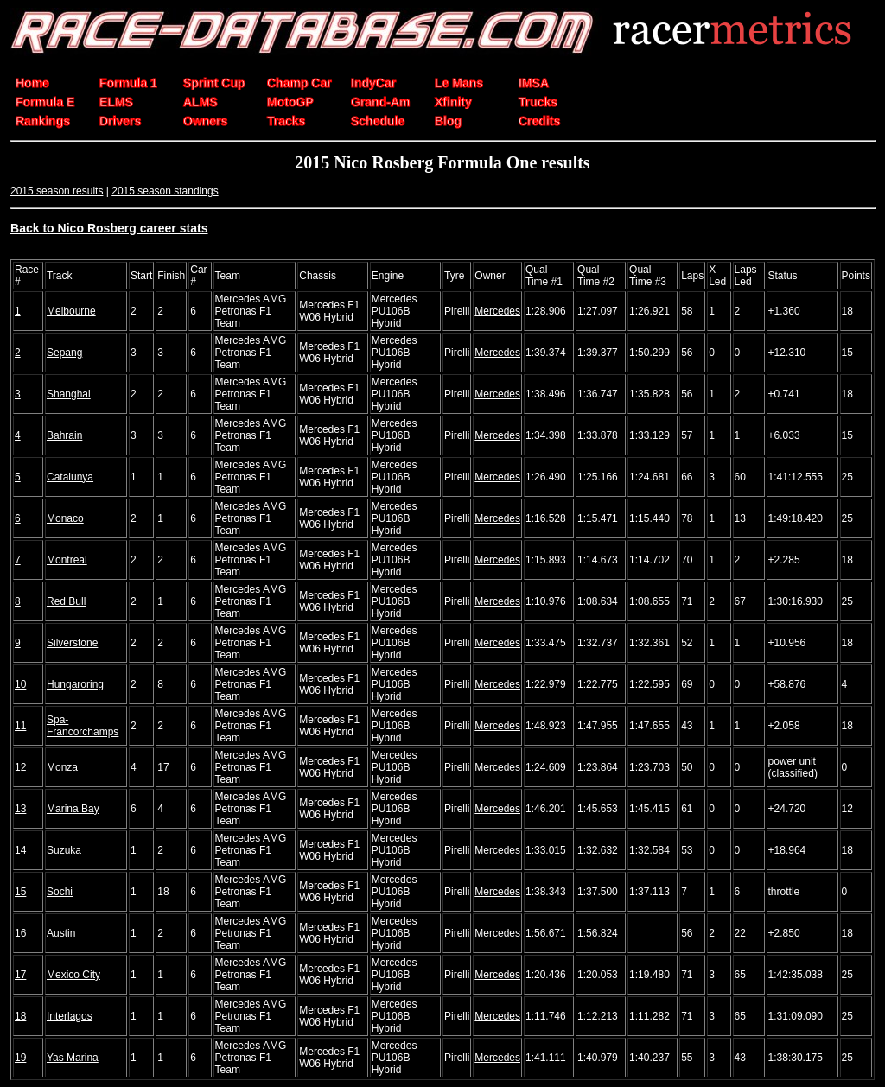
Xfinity (453, 102)
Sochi (60, 892)
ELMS (116, 102)
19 (20, 1058)
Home (32, 83)
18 (20, 1016)
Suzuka (64, 850)
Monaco (65, 518)
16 (20, 933)
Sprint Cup (214, 83)
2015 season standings (164, 191)
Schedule (377, 121)
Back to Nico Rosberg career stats (109, 228)
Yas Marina (73, 1058)
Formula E (45, 102)
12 (20, 767)
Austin (61, 933)
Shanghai (69, 394)
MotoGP (290, 102)
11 (20, 726)
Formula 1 (128, 83)
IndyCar (373, 83)
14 (20, 850)
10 (20, 684)
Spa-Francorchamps (82, 726)
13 (20, 809)
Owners (205, 121)
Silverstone (72, 643)
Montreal (67, 560)
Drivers (120, 121)
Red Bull (66, 601)
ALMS (200, 102)
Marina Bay (73, 809)
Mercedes (497, 311)
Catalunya (70, 477)
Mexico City (73, 975)
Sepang (64, 352)
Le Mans (459, 83)
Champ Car (299, 83)
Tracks (286, 121)
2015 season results (56, 191)
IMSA (534, 83)
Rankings (43, 121)
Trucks (538, 102)
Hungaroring (75, 684)
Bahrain (64, 435)
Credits (539, 121)
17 (20, 975)
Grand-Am (380, 102)
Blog (448, 121)
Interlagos (69, 1016)
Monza (62, 767)
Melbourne (71, 311)
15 (20, 892)
